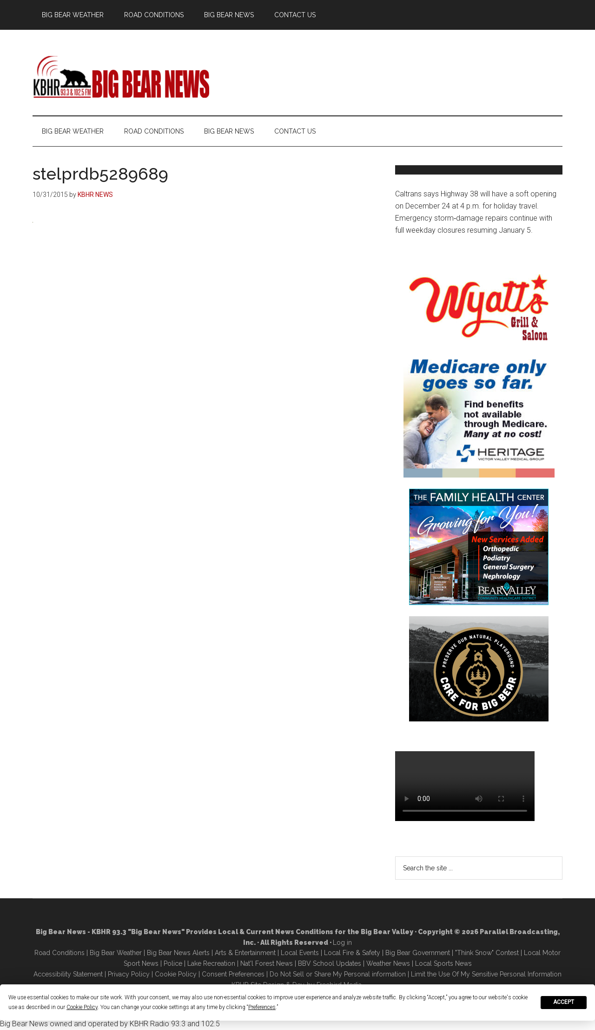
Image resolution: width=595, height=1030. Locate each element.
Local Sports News (443, 963)
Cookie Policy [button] (82, 1007)
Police (173, 963)
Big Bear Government (417, 952)
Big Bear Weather (116, 952)
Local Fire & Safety (352, 952)
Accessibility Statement (68, 974)
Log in (342, 942)
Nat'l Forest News (266, 963)
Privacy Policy (129, 974)
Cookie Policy (176, 974)
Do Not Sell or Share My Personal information (338, 974)
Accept (563, 1002)
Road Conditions (59, 952)
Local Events (300, 952)
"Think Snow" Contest (487, 952)
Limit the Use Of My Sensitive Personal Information (486, 974)
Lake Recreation (211, 963)
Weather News (388, 963)
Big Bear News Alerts (178, 952)
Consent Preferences (233, 974)
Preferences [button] (262, 1007)
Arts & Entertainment (245, 952)
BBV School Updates (329, 963)
